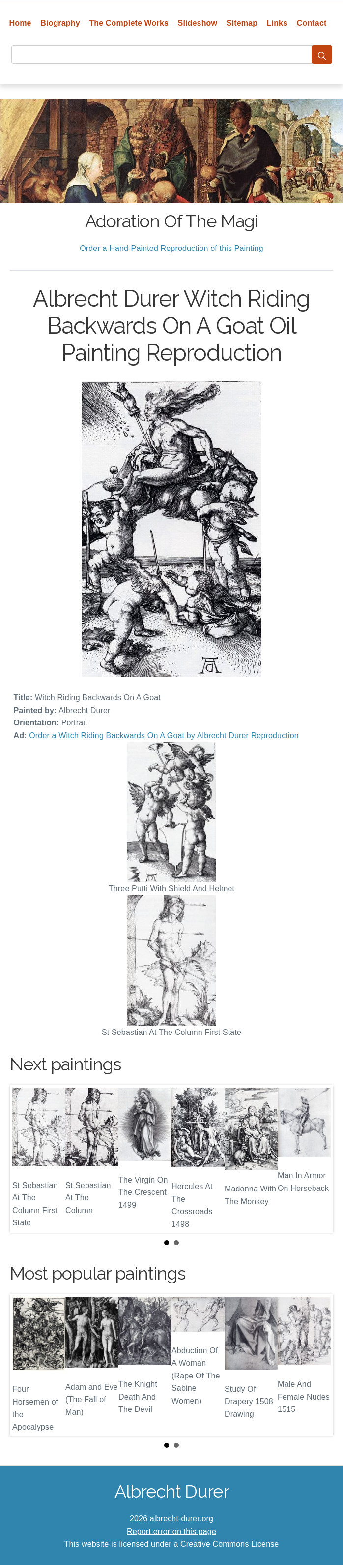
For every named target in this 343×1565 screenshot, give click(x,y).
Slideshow (198, 23)
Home (20, 23)
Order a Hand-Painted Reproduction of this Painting (171, 248)
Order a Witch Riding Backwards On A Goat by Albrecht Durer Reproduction (164, 735)
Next (318, 1159)
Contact (312, 23)
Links (277, 23)
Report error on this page (171, 1531)
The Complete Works (129, 23)
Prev (25, 1159)
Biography (60, 23)
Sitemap (242, 23)
